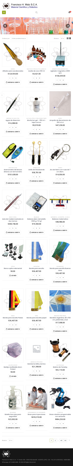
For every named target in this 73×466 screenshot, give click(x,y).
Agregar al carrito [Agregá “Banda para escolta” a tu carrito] (37, 280)
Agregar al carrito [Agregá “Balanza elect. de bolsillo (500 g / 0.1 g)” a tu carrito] (37, 232)
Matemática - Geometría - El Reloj (60, 217)
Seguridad (13, 412)
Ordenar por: (6, 38)
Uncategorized (12, 365)
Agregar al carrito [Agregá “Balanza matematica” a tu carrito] (61, 230)
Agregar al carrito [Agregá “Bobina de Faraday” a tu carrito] (61, 378)
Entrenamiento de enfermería (36, 412)
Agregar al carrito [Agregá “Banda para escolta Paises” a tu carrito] (14, 329)
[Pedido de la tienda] (19, 38)
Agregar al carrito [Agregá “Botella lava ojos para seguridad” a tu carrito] (14, 428)
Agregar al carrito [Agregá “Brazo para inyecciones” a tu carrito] (37, 425)
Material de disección (12, 118)
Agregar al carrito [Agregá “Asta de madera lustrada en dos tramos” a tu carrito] (14, 232)
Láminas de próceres (36, 362)
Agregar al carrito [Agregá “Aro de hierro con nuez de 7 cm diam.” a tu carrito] (61, 183)
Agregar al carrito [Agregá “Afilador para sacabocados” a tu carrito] (14, 82)
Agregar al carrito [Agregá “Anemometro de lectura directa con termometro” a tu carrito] (14, 183)
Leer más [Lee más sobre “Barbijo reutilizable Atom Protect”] (13, 376)
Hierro (13, 69)
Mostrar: (56, 38)
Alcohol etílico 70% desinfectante (36, 118)
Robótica (60, 412)
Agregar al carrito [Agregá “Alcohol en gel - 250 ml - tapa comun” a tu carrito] (37, 134)
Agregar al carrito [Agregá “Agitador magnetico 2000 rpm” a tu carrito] (61, 84)
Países (13, 316)
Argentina (36, 266)
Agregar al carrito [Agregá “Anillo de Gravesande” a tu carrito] (37, 181)
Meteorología (13, 167)
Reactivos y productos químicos (36, 69)
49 (61, 440)
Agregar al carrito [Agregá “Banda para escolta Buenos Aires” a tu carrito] (61, 282)
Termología (36, 167)
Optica (13, 266)
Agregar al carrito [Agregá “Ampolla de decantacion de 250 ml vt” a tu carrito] (61, 134)
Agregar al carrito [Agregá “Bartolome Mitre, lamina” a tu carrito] (37, 375)
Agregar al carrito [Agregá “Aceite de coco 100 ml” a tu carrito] (37, 82)
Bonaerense (60, 266)
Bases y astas (12, 217)
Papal (36, 316)
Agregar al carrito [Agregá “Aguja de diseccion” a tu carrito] (14, 131)
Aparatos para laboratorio (60, 69)
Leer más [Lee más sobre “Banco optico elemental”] (13, 275)
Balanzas (36, 217)
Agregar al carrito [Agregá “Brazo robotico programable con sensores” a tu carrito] (61, 428)
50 (65, 440)
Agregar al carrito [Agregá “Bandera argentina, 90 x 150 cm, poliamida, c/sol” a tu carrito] (61, 331)
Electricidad (60, 365)
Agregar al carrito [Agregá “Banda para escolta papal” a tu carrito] (37, 329)
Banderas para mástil (60, 316)
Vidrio (60, 118)
